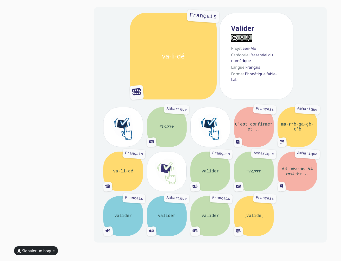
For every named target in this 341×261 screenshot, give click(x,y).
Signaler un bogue (36, 250)
